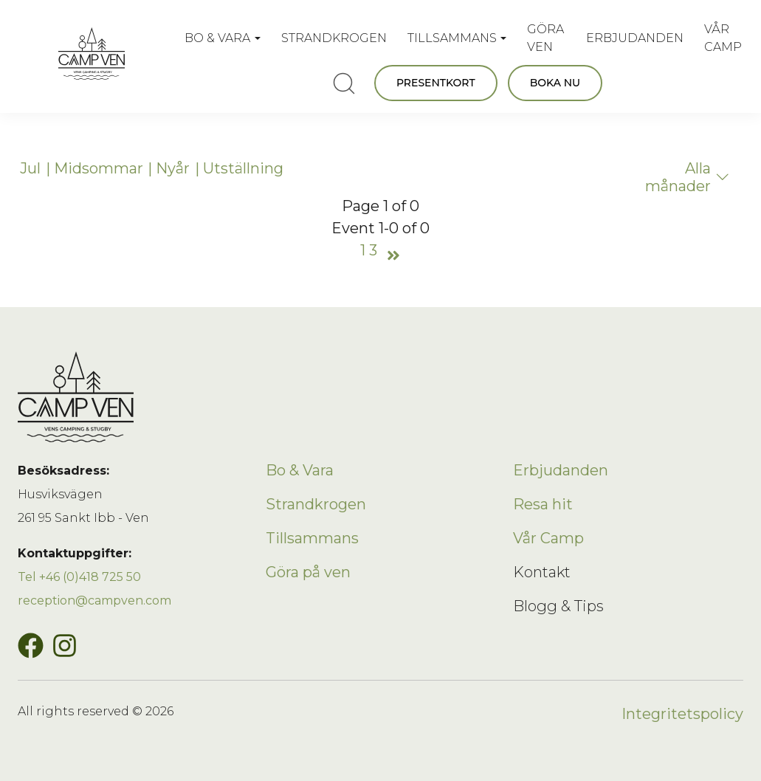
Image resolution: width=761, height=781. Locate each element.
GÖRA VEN (545, 38)
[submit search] (344, 83)
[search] (344, 83)
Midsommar (98, 168)
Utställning (243, 168)
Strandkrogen (316, 504)
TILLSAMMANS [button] (452, 38)
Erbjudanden (560, 470)
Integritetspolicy (682, 714)
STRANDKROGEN (334, 38)
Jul (30, 168)
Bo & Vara (300, 470)
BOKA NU (555, 82)
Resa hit (543, 504)
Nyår (173, 168)
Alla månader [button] (687, 177)
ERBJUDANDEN (634, 38)
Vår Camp (548, 538)
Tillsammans (312, 538)
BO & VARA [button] (217, 38)
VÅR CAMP (723, 38)
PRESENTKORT (435, 82)
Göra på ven (308, 572)
